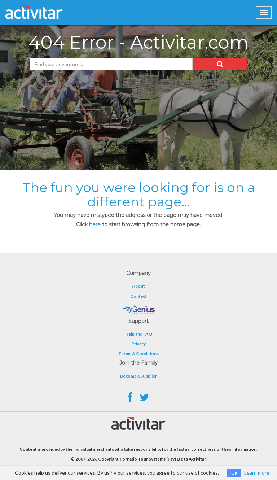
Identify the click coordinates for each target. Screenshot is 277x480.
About (138, 286)
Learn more (256, 473)
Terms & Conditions (138, 353)
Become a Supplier (138, 376)
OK (234, 473)
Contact (138, 296)
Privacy (138, 343)
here (95, 224)
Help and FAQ (138, 334)
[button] (220, 64)
